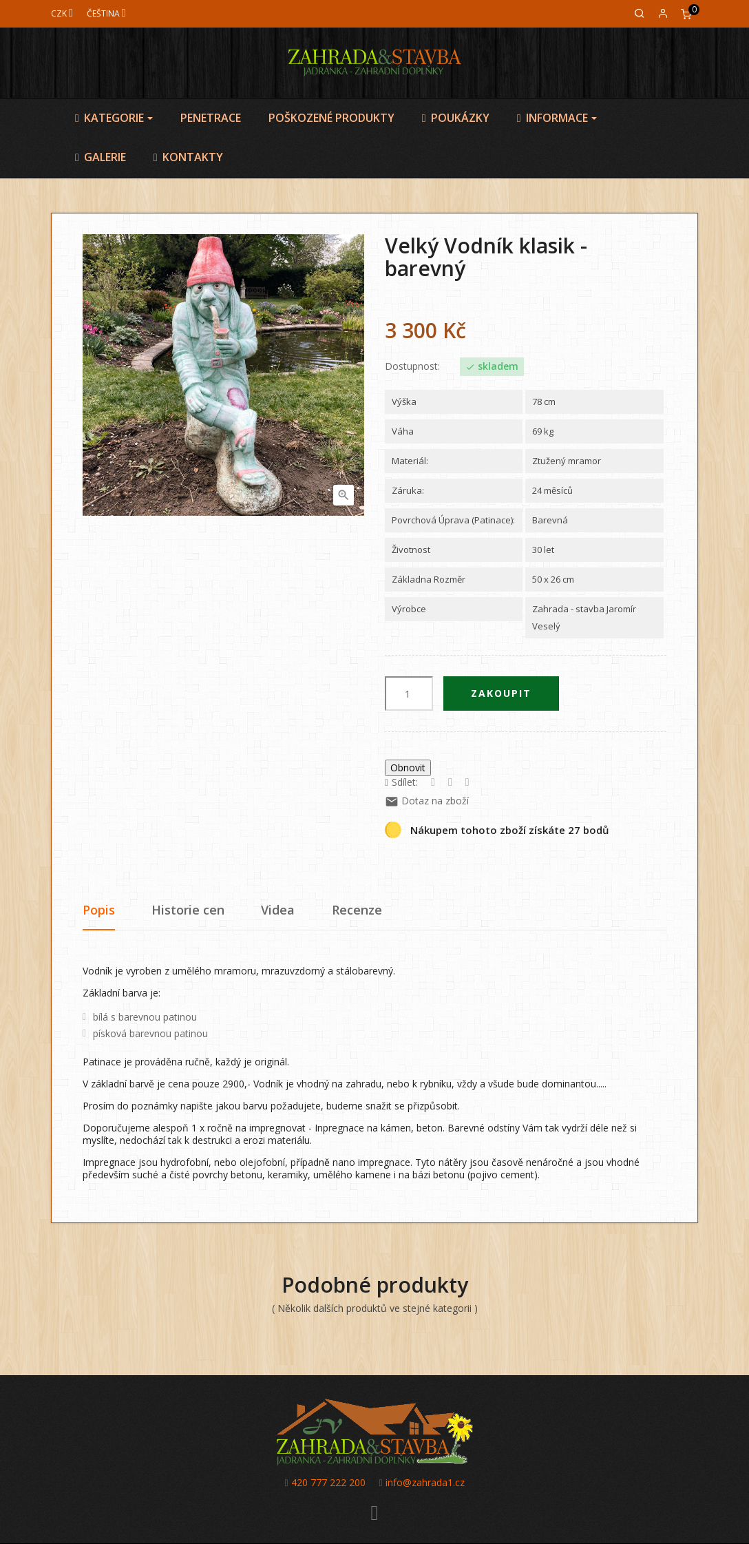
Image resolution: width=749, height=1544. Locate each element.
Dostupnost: (412, 366)
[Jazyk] (106, 13)
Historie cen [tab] (187, 909)
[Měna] (62, 13)
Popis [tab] (99, 909)
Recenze (357, 909)
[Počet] (409, 693)
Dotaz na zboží (427, 800)
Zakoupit (501, 693)
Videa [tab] (278, 909)
